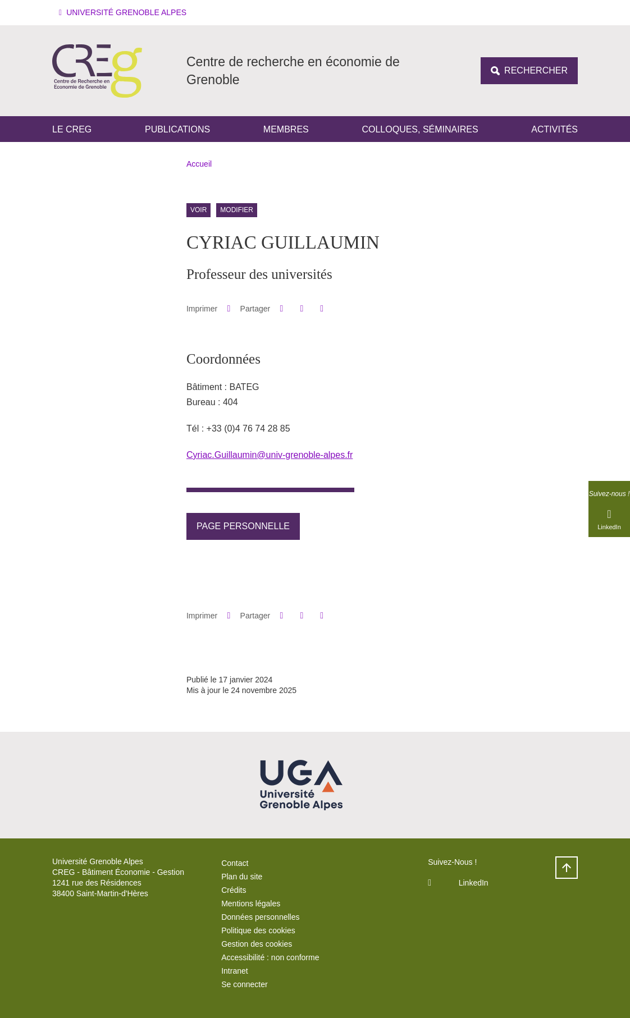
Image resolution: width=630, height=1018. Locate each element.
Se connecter (244, 984)
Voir (198, 210)
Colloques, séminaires (420, 129)
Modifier (236, 210)
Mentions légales (250, 903)
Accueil (199, 163)
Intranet (234, 970)
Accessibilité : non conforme (270, 957)
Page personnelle (243, 526)
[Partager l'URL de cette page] (322, 308)
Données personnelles (260, 916)
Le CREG (72, 129)
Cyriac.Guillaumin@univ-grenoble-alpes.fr (269, 455)
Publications (177, 129)
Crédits (233, 890)
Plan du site (241, 876)
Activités (554, 129)
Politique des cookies (258, 930)
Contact (234, 863)
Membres (286, 129)
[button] (124, 12)
